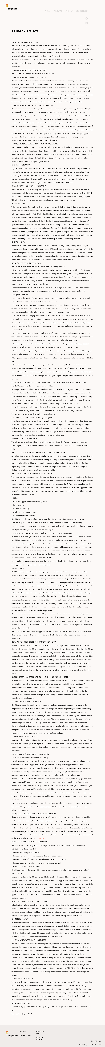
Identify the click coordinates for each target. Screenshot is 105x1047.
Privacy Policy (39, 1039)
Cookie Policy (41, 840)
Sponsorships (25, 1036)
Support (22, 1032)
